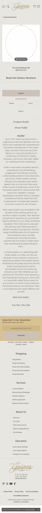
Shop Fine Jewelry (18, 363)
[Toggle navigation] (3, 6)
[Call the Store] (21, 478)
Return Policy (8, 491)
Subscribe (21, 335)
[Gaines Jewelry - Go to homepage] (21, 467)
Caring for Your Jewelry (21, 454)
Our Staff (16, 421)
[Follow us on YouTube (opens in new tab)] (11, 483)
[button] (8, 6)
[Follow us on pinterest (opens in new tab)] (3, 483)
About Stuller (21, 127)
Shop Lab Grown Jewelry (21, 367)
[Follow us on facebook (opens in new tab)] (14, 483)
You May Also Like (21, 305)
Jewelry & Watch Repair (20, 403)
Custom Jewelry (17, 389)
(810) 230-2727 (21, 70)
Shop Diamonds (18, 374)
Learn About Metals (20, 450)
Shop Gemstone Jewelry (20, 370)
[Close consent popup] (38, 509)
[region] (21, 43)
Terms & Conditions (32, 491)
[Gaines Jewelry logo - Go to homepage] (21, 6)
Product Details (21, 121)
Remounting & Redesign (21, 392)
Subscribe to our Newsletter (16, 320)
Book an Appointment (21, 429)
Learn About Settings (20, 447)
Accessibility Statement (21, 496)
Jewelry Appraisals (18, 400)
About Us (16, 418)
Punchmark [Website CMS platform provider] (25, 502)
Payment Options (18, 396)
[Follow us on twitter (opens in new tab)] (7, 483)
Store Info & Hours (19, 425)
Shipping (11, 103)
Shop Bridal (16, 359)
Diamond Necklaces (10, 17)
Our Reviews (17, 432)
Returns (31, 103)
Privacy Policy (19, 491)
